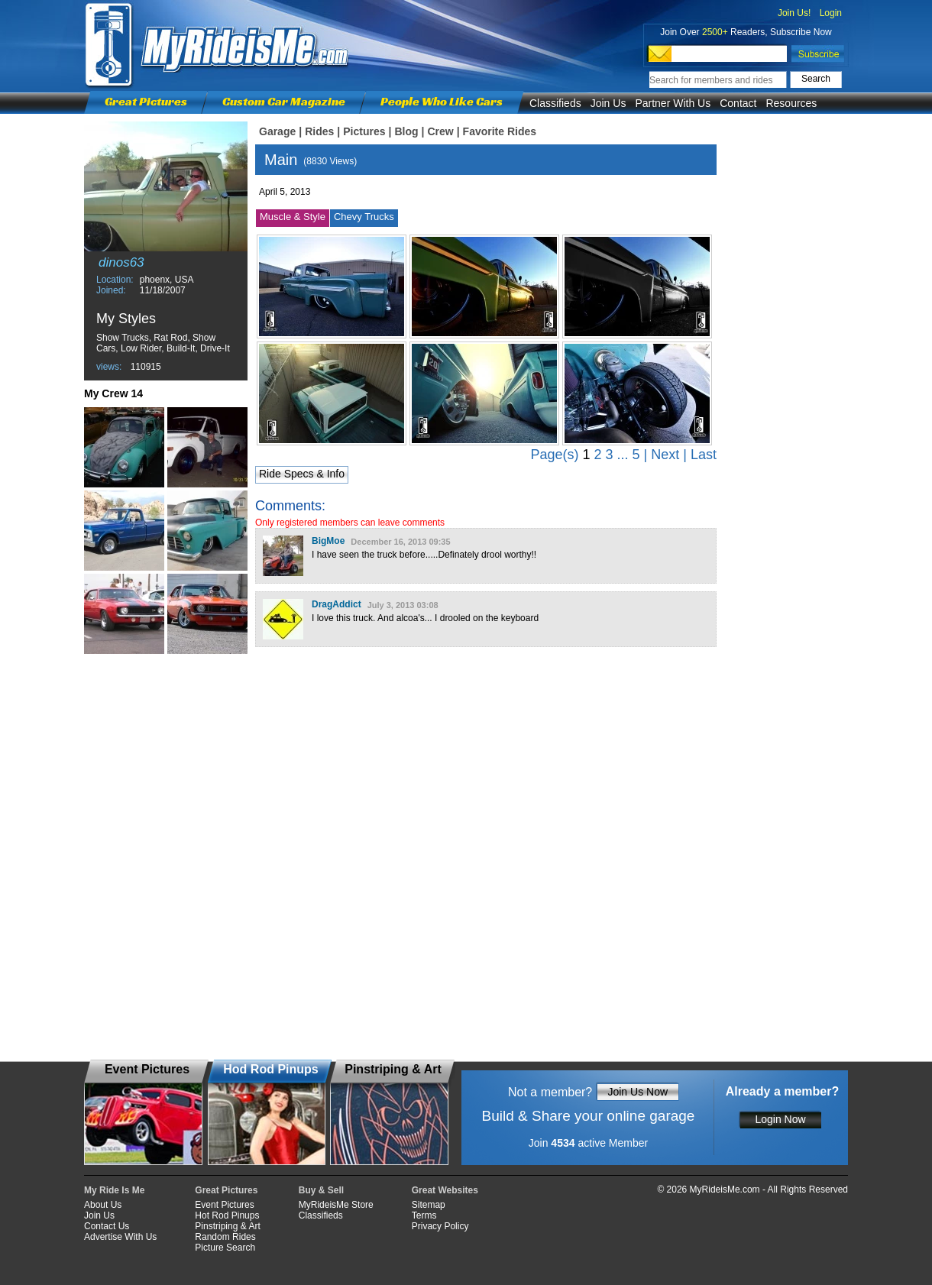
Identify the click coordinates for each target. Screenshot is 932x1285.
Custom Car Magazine (283, 101)
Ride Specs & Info (302, 474)
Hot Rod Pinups (227, 1215)
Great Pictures (146, 101)
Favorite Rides (499, 131)
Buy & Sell (321, 1190)
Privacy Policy (440, 1226)
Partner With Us (672, 103)
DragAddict (336, 604)
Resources (791, 103)
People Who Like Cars (441, 101)
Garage (277, 131)
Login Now (780, 1119)
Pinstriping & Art (227, 1226)
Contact (738, 103)
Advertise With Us (120, 1237)
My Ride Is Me (114, 1190)
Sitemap (428, 1204)
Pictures (364, 131)
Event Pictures (224, 1204)
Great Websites (445, 1190)
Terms (424, 1215)
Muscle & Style (292, 216)
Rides (319, 131)
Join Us (608, 103)
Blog (406, 131)
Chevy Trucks (364, 216)
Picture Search (225, 1247)
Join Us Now (637, 1092)
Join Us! (794, 13)
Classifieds (555, 103)
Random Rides (225, 1237)
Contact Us (106, 1226)
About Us (102, 1204)
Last (704, 454)
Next (665, 454)
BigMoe (328, 541)
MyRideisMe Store (336, 1204)
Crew (440, 131)
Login (831, 13)
